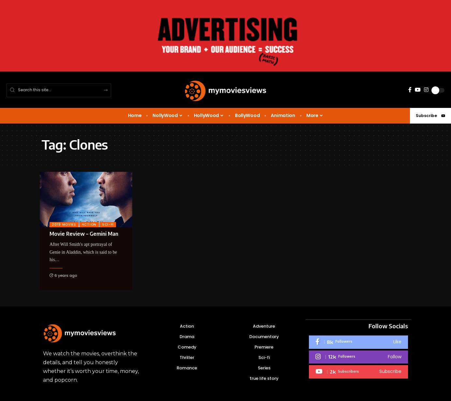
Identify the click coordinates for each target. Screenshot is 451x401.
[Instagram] (426, 89)
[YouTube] (417, 89)
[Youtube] (358, 371)
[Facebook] (410, 89)
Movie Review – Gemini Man (84, 233)
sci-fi (108, 224)
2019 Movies (64, 224)
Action (89, 224)
